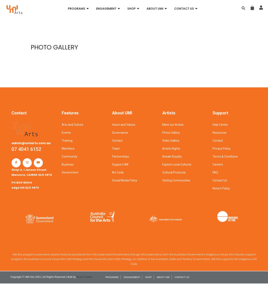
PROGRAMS (79, 8)
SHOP (133, 8)
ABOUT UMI (157, 8)
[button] (243, 8)
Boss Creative (85, 279)
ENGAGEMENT (108, 8)
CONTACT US (186, 8)
